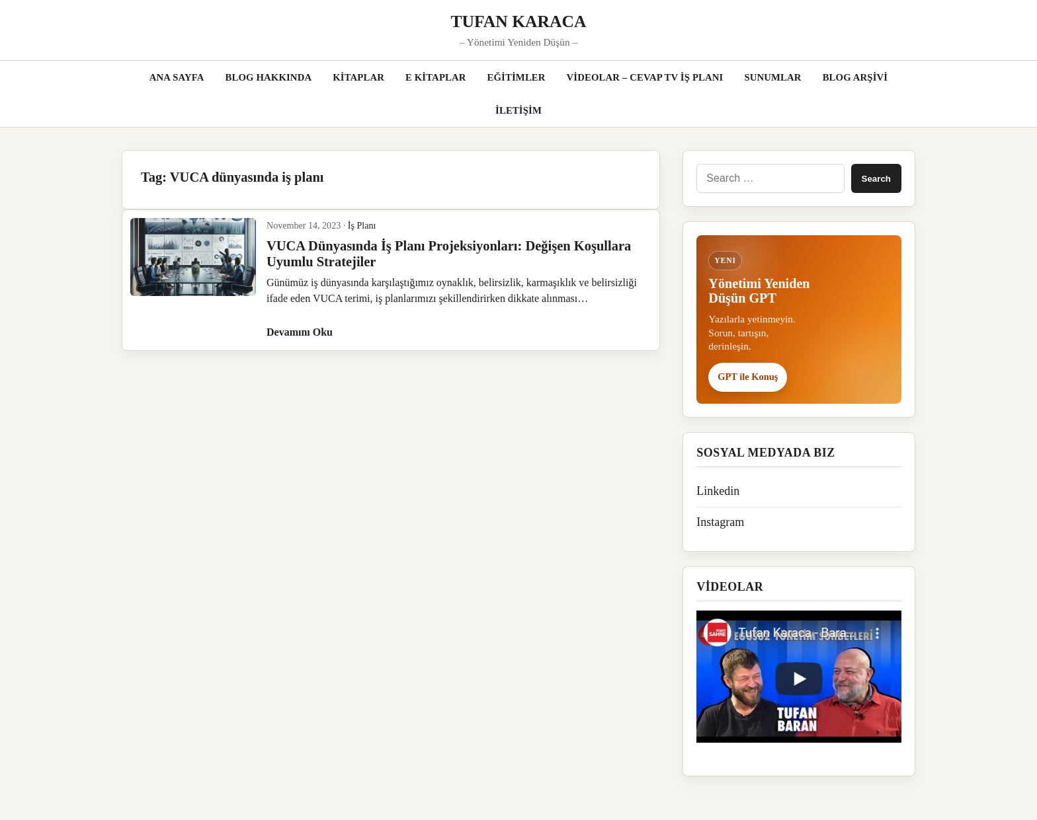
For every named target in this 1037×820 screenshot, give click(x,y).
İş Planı (362, 225)
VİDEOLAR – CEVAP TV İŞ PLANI (645, 77)
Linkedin (717, 491)
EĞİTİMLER (516, 77)
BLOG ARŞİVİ (855, 77)
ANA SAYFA (176, 77)
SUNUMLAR (772, 77)
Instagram (720, 522)
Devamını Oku (300, 332)
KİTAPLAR (358, 77)
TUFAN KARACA (519, 21)
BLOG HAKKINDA (268, 77)
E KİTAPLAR (435, 77)
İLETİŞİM (518, 110)
